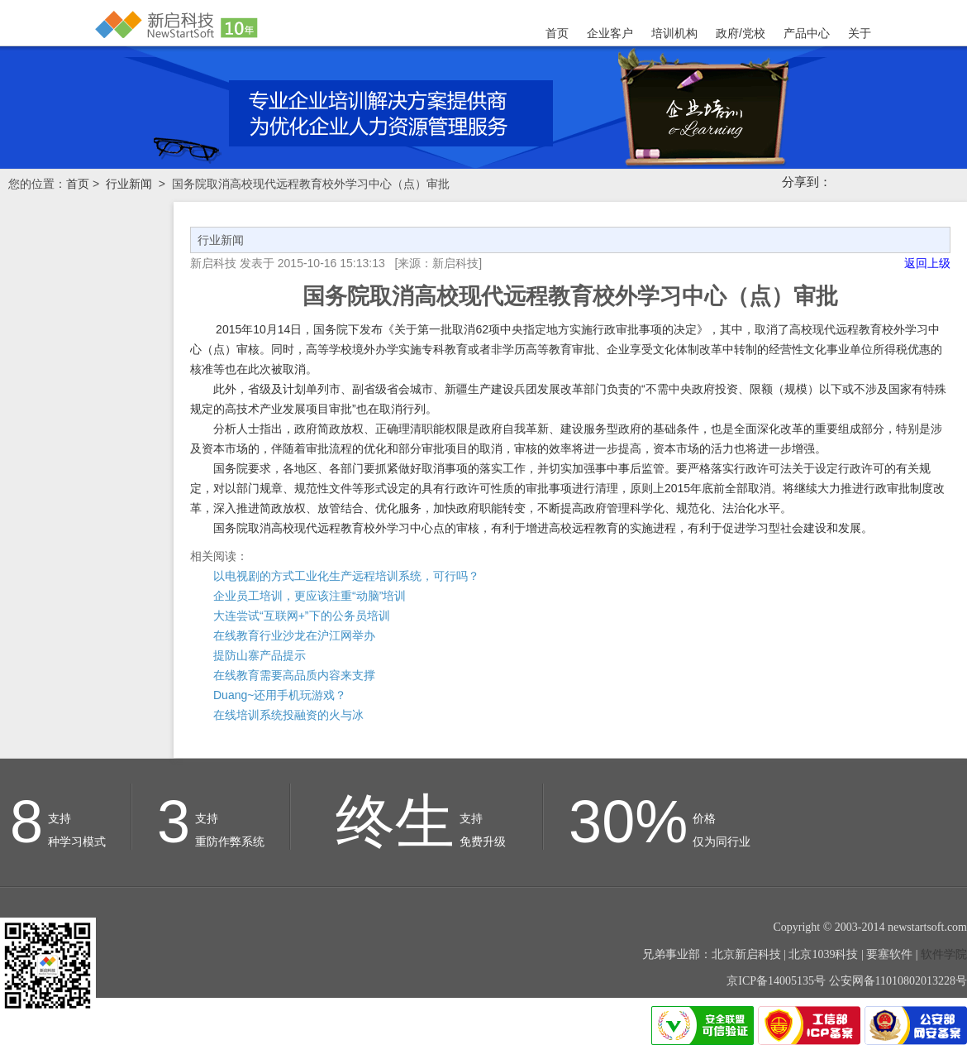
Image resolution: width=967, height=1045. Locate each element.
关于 (859, 33)
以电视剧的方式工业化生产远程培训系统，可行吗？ (346, 575)
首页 (557, 33)
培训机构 (674, 33)
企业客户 (610, 33)
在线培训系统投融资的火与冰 (288, 714)
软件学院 (944, 954)
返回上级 (927, 263)
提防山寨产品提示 (259, 655)
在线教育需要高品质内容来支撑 (294, 675)
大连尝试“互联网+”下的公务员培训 (301, 615)
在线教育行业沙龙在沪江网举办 (294, 635)
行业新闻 (129, 183)
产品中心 (807, 33)
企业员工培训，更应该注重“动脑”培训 (309, 595)
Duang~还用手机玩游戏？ (279, 695)
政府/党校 (740, 33)
